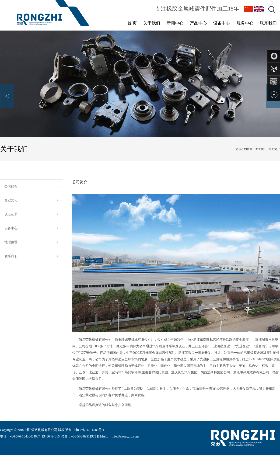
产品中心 (198, 23)
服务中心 (245, 23)
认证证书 (11, 214)
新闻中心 (175, 23)
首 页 (132, 23)
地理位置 (11, 242)
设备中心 (221, 23)
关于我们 (151, 23)
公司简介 (11, 186)
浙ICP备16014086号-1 (89, 430)
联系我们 (268, 23)
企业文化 (11, 200)
